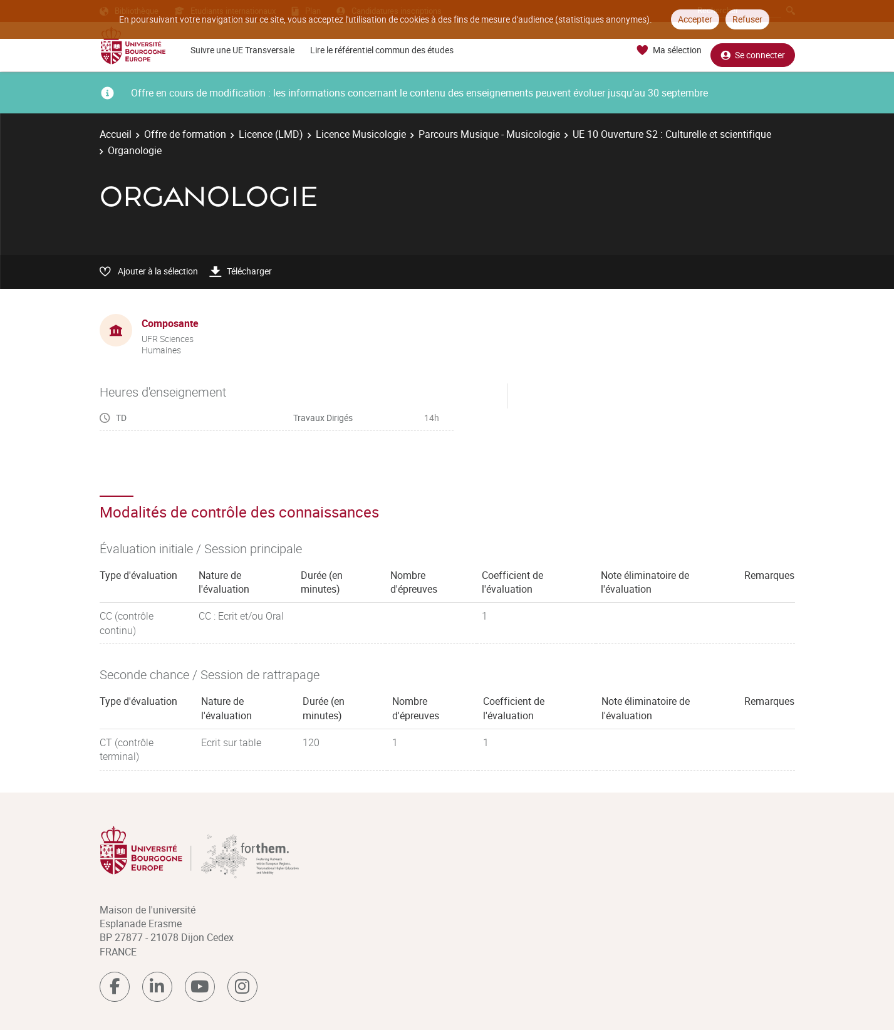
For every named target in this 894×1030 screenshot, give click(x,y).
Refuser (747, 19)
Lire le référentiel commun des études (382, 50)
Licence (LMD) (271, 134)
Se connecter (752, 50)
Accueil (116, 134)
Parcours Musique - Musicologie (489, 134)
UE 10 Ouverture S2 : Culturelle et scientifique (672, 134)
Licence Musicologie (361, 134)
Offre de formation (185, 134)
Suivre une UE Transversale (242, 50)
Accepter (695, 19)
